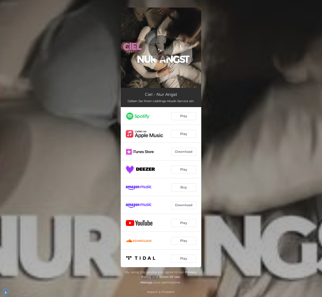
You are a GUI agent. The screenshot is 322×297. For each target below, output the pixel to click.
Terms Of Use (169, 277)
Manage (146, 282)
